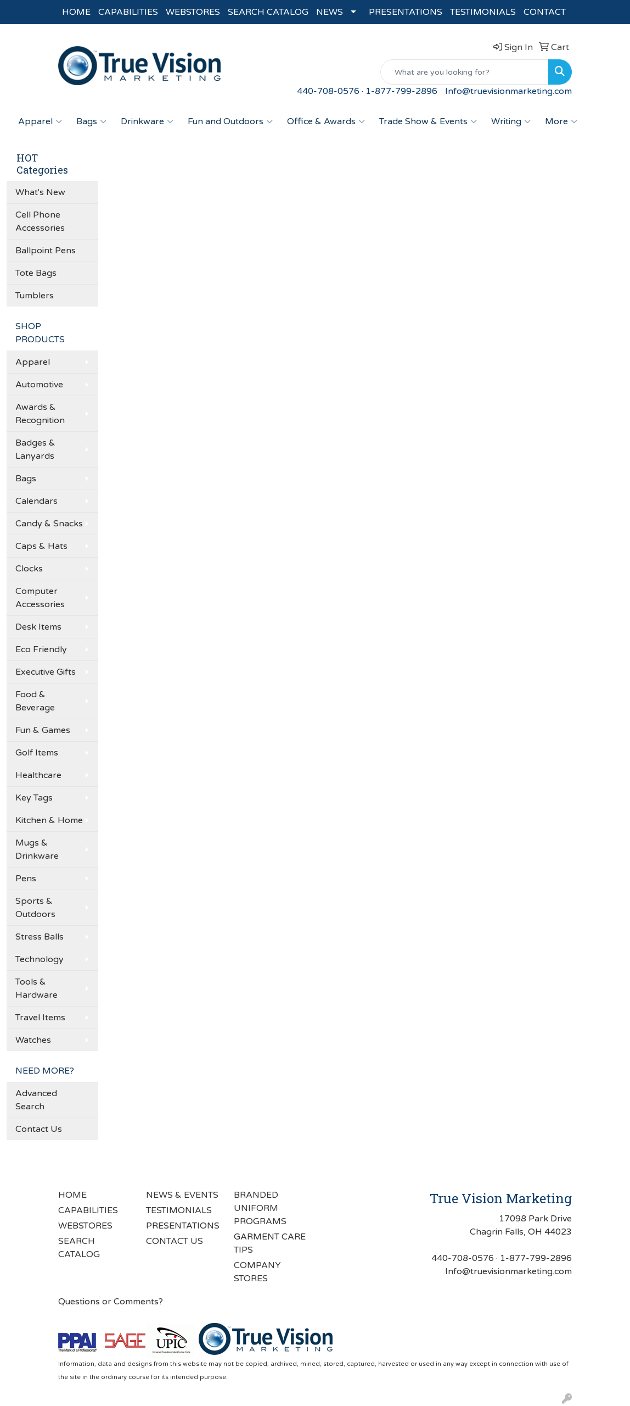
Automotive (39, 384)
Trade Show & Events (428, 121)
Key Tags (34, 797)
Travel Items (40, 1017)
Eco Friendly (41, 649)
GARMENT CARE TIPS (270, 1243)
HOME (76, 12)
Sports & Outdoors (35, 908)
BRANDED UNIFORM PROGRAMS (260, 1208)
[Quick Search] (464, 72)
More (561, 121)
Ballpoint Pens (45, 250)
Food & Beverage (35, 701)
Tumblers (34, 295)
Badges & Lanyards (35, 449)
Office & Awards (326, 121)
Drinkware (147, 121)
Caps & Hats (41, 546)
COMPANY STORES (257, 1272)
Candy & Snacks (49, 523)
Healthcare (38, 775)
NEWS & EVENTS (182, 1195)
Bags (91, 121)
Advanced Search (36, 1100)
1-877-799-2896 (401, 91)
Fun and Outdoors (230, 121)
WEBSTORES (193, 12)
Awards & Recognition (40, 414)
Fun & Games (42, 730)
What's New (40, 192)
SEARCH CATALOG (268, 12)
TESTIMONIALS (483, 12)
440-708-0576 (328, 91)
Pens (25, 878)
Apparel (40, 121)
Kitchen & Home (49, 820)
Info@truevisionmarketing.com (508, 91)
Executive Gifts (45, 671)
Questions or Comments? (110, 1301)
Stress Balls (39, 936)
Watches (33, 1040)
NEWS (329, 12)
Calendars (36, 501)
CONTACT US (174, 1241)
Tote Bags (36, 273)
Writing (511, 121)
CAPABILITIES (128, 12)
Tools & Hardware (36, 988)
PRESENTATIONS (405, 12)
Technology (39, 959)
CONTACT (545, 12)
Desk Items (38, 626)
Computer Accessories (40, 598)
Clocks (29, 568)
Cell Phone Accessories (40, 221)
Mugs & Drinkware (37, 849)
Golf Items (36, 752)
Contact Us (38, 1129)
